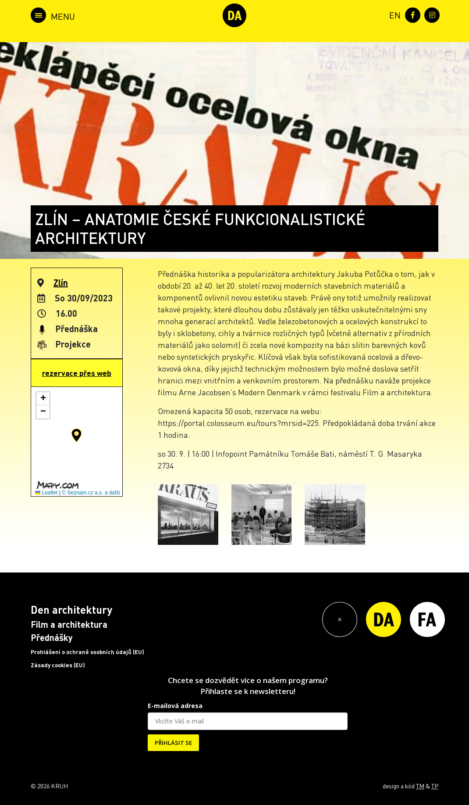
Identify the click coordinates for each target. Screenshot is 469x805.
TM (420, 786)
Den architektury (71, 609)
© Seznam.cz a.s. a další (91, 493)
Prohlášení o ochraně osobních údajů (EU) (87, 651)
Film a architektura (69, 624)
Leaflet (46, 493)
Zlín (60, 282)
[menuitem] (393, 14)
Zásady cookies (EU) (58, 665)
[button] (76, 435)
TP (434, 786)
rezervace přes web (76, 373)
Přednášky (52, 637)
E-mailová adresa (175, 705)
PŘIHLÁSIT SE (173, 743)
